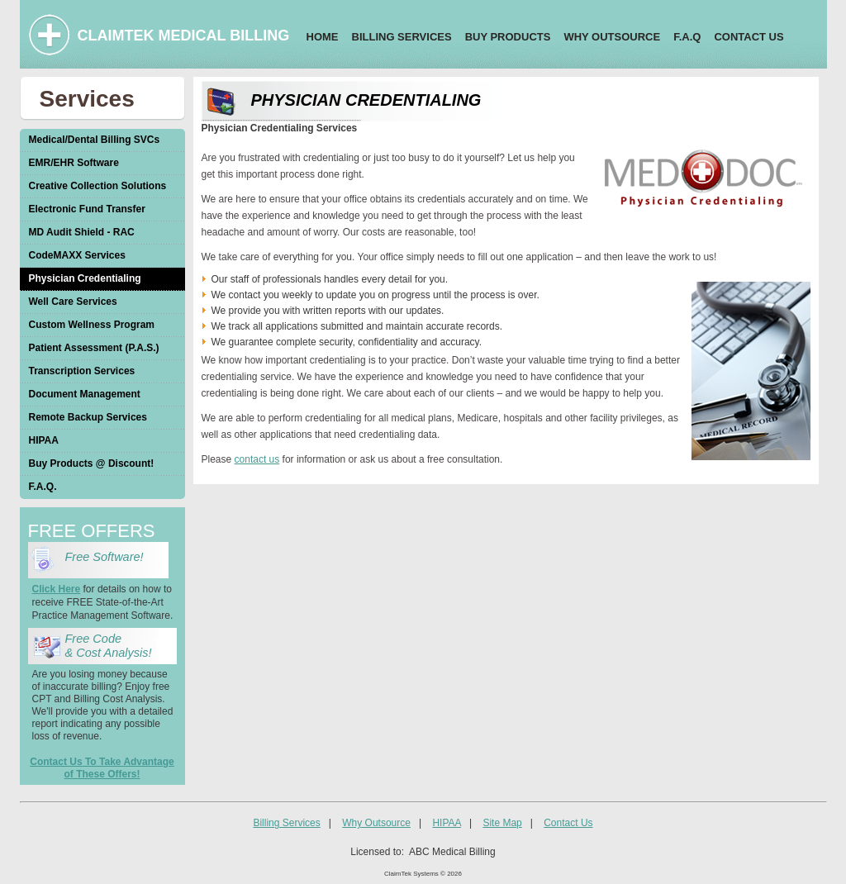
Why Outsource (376, 823)
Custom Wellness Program (91, 324)
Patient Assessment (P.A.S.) (94, 348)
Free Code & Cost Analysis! (108, 645)
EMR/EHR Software (74, 163)
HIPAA (44, 440)
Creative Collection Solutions (98, 186)
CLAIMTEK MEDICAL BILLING (184, 35)
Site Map (501, 823)
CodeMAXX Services (77, 255)
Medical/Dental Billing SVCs (94, 139)
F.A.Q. (43, 486)
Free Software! (107, 556)
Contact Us (568, 823)
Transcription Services (82, 371)
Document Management (84, 394)
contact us (257, 459)
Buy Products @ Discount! (91, 463)
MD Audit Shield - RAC (82, 232)
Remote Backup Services (88, 417)
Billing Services (286, 823)
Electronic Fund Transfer (87, 209)
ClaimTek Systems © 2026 (423, 873)
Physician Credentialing (85, 278)
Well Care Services (73, 301)
